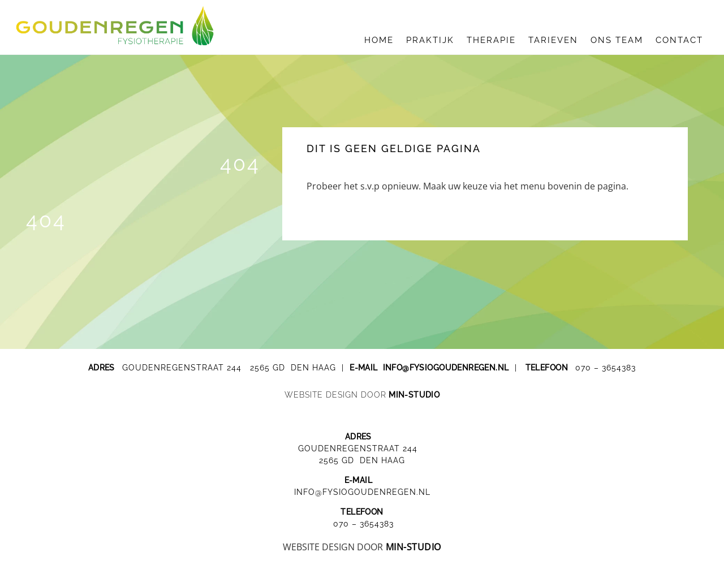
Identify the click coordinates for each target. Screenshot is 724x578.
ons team (617, 40)
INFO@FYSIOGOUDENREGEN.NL (362, 492)
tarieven (553, 40)
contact (679, 40)
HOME (379, 40)
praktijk (430, 40)
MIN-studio (414, 394)
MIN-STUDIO (413, 547)
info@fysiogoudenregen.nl (446, 367)
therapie (491, 40)
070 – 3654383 (605, 367)
